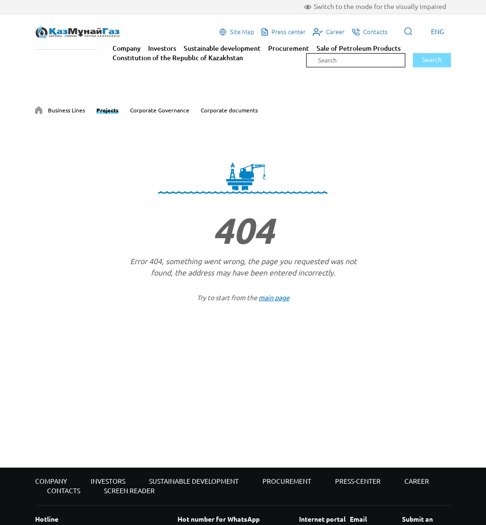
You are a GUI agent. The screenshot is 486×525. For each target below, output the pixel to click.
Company (126, 48)
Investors (162, 48)
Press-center (358, 481)
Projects (107, 110)
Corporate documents (229, 110)
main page (274, 298)
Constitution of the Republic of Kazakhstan (177, 58)
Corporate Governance (159, 110)
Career (416, 481)
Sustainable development (222, 48)
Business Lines (66, 110)
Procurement (288, 48)
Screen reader (129, 491)
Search (432, 60)
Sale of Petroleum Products (359, 48)
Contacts (63, 491)
